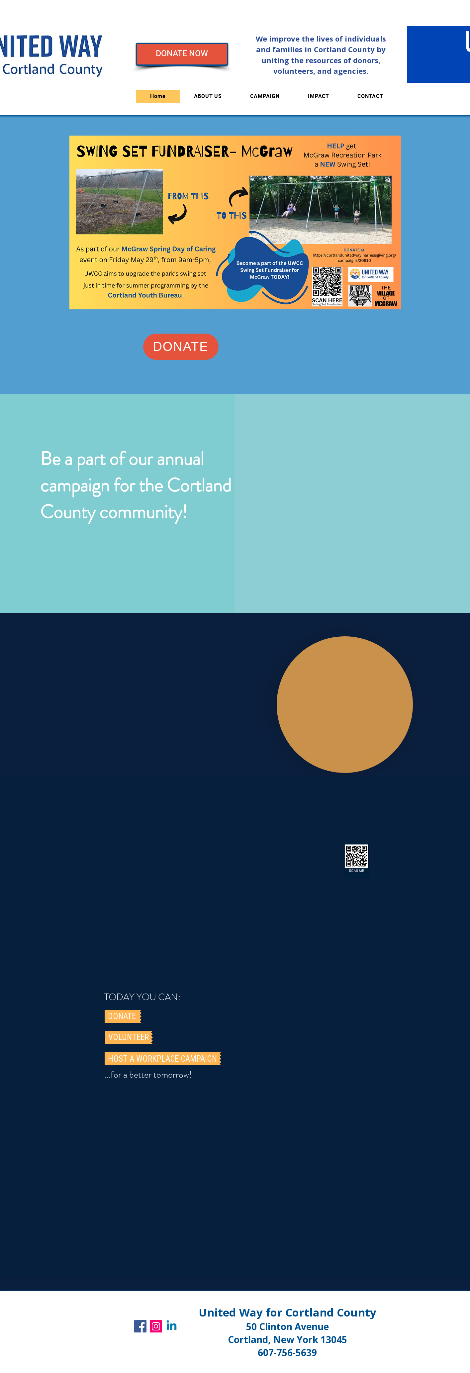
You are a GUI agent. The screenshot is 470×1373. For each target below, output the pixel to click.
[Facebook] (140, 1326)
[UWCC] (171, 1326)
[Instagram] (156, 1326)
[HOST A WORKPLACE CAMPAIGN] (162, 1058)
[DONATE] (181, 347)
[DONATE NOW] (182, 54)
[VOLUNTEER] (128, 1037)
